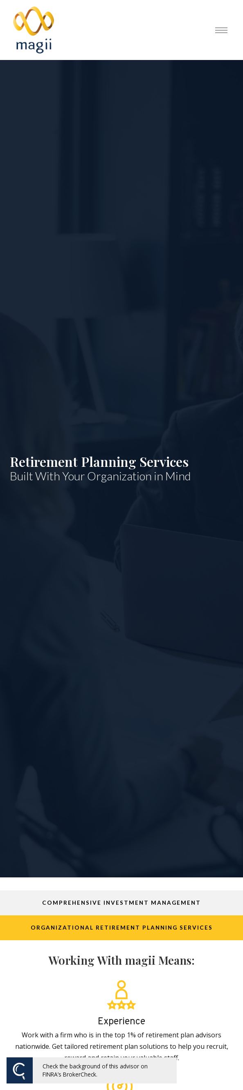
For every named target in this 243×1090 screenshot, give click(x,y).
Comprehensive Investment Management (121, 902)
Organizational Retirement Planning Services (122, 927)
